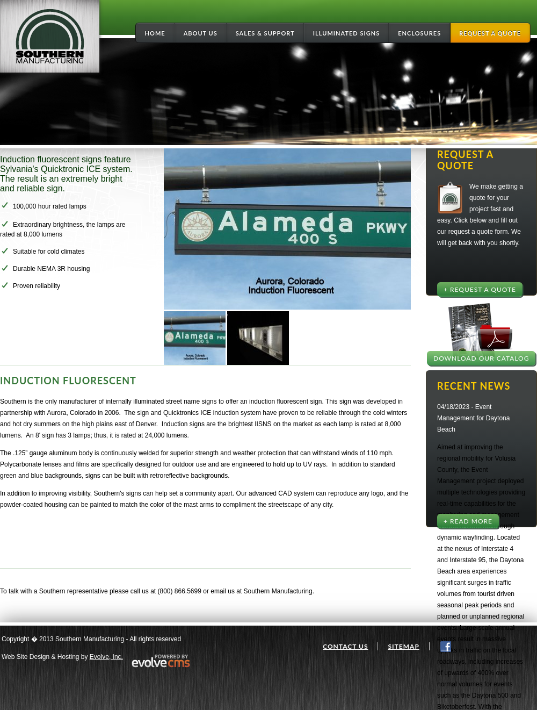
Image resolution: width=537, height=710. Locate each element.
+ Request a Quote (480, 289)
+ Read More (468, 521)
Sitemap (403, 646)
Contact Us (345, 646)
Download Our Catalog (481, 358)
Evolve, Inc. (106, 657)
